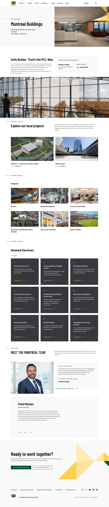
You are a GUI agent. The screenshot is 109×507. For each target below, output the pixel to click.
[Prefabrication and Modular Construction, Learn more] (49, 309)
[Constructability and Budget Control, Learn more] (49, 280)
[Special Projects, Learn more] (49, 337)
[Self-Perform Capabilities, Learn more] (79, 309)
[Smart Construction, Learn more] (19, 337)
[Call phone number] (82, 67)
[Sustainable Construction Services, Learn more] (79, 337)
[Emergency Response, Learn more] (79, 280)
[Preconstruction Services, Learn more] (19, 309)
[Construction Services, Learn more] (19, 280)
